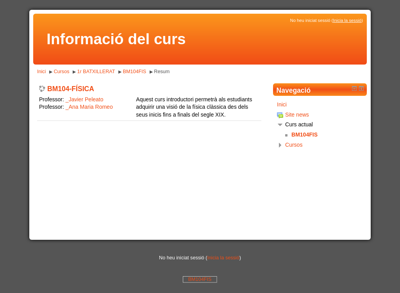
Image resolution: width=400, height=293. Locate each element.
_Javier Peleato (85, 99)
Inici (41, 71)
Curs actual (299, 124)
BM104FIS (134, 71)
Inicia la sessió (347, 20)
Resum (162, 71)
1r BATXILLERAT (96, 71)
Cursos (61, 71)
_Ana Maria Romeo (89, 107)
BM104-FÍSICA (70, 89)
